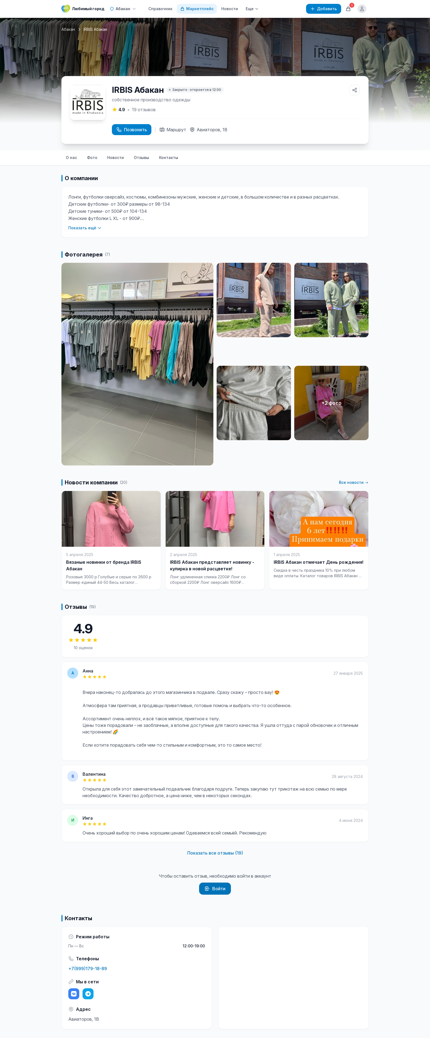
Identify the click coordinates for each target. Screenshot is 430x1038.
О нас (71, 157)
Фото (92, 157)
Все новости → (354, 482)
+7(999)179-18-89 (87, 968)
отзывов (144, 109)
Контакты (168, 157)
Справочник (160, 8)
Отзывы (141, 157)
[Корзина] (348, 9)
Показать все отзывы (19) (215, 853)
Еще (252, 8)
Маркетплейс (197, 8)
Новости (229, 8)
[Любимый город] (82, 8)
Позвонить (131, 129)
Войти (215, 888)
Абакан (68, 29)
